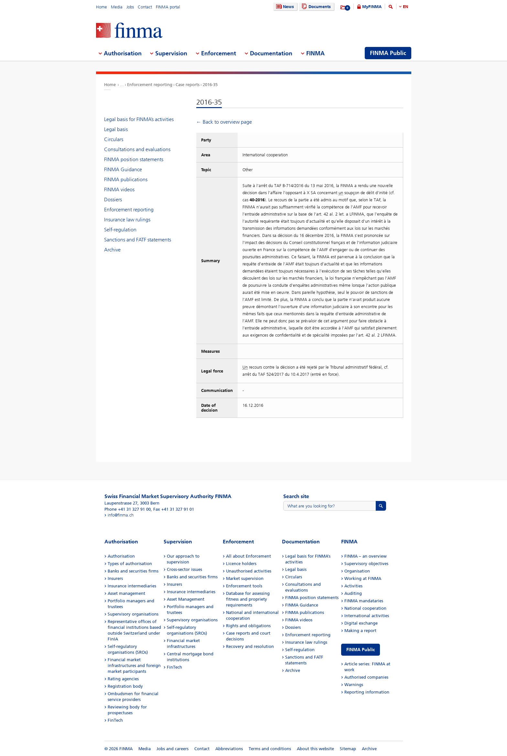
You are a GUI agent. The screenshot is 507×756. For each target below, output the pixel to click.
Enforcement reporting (149, 84)
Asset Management (185, 599)
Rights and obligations (248, 625)
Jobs (130, 7)
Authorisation (121, 556)
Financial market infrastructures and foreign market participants (134, 665)
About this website (315, 748)
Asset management (126, 593)
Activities (353, 586)
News (284, 6)
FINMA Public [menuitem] (388, 53)
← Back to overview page (224, 122)
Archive (112, 250)
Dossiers (113, 199)
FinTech (115, 720)
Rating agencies (123, 678)
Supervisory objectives (366, 563)
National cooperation (365, 608)
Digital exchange (361, 623)
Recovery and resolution (250, 646)
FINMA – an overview (365, 556)
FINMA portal (168, 7)
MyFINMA (372, 6)
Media (117, 7)
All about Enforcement (248, 556)
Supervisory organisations (133, 614)
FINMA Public (360, 649)
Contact (145, 7)
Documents (315, 6)
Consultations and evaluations (137, 149)
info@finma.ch (121, 515)
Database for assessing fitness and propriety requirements (248, 599)
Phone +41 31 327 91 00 (127, 509)
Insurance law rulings (127, 220)
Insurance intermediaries (132, 586)
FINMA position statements (133, 159)
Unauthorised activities (248, 571)
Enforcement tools (244, 586)
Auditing (353, 593)
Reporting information (366, 692)
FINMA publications (125, 179)
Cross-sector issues (184, 569)
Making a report (360, 630)
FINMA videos (119, 189)
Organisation (357, 571)
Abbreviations (229, 748)
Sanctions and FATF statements (137, 240)
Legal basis (116, 129)
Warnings (353, 684)
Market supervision (245, 578)
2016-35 (210, 84)
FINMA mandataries (363, 600)
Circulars (113, 139)
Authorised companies (366, 677)
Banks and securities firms (133, 571)
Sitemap (348, 748)
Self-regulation (120, 230)
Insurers (115, 578)
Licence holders (241, 563)
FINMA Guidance (123, 169)
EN (405, 6)
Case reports (188, 84)
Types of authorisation (130, 563)
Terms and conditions (270, 748)
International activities (366, 615)
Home (101, 7)
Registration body (125, 686)
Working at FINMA (362, 578)
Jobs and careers (172, 748)
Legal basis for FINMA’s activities (139, 119)
